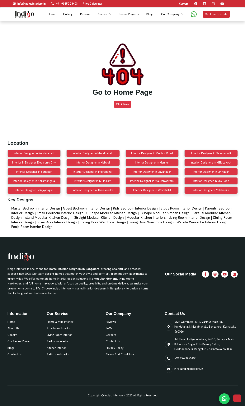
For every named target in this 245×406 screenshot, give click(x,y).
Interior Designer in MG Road (211, 181)
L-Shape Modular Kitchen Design (165, 213)
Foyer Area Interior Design (57, 222)
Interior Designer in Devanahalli (211, 153)
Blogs (149, 14)
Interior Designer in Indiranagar (93, 172)
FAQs (109, 328)
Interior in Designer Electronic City (34, 162)
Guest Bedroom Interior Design (86, 208)
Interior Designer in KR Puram (92, 181)
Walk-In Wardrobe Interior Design (202, 222)
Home (51, 14)
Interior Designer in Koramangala (34, 181)
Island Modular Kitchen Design (48, 217)
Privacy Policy (115, 348)
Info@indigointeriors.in (188, 369)
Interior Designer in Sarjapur (34, 172)
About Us (13, 328)
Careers (111, 335)
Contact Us (14, 354)
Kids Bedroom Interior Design (135, 208)
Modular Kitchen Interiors (146, 217)
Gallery (68, 14)
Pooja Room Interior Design (32, 226)
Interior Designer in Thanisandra (93, 190)
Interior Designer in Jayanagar (152, 172)
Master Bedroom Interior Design (35, 208)
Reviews (85, 14)
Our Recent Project (19, 341)
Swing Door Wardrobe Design (151, 222)
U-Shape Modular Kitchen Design (111, 213)
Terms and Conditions (120, 354)
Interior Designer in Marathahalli (93, 153)
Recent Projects (129, 14)
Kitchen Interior (56, 348)
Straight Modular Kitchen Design (99, 217)
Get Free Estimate (216, 14)
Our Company (170, 14)
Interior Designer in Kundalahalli (34, 153)
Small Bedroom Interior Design (60, 213)
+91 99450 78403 (185, 358)
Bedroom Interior (58, 341)
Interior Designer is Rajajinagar (34, 190)
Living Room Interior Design (189, 217)
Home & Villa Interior (60, 322)
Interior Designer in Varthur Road (152, 153)
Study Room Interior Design (181, 208)
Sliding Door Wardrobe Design (103, 222)
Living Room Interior (59, 335)
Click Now (122, 104)
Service (102, 14)
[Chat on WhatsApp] (224, 398)
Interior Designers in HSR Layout (211, 162)
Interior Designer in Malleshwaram (152, 181)
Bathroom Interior (58, 354)
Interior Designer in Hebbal (93, 162)
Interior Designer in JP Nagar (211, 172)
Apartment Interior (59, 328)
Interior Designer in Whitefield (152, 190)
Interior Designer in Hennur (152, 162)
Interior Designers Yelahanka (211, 190)
